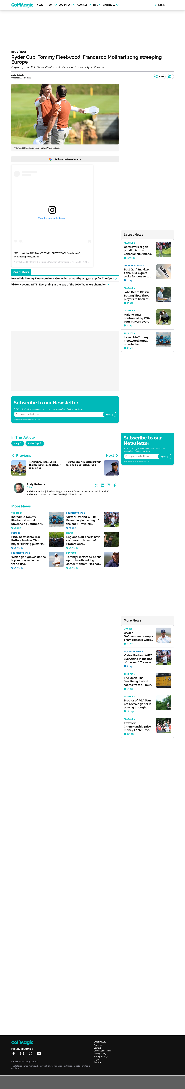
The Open (17, 513)
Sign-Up (97, 1062)
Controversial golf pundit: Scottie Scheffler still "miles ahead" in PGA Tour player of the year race (137, 250)
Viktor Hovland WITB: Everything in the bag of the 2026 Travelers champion (60, 285)
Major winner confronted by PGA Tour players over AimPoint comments (138, 318)
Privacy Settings (101, 1057)
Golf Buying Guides (134, 265)
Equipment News (75, 513)
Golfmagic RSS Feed (102, 1051)
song (16, 443)
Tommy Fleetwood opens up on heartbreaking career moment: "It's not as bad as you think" (83, 560)
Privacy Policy (36, 419)
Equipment (67, 5)
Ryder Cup (33, 443)
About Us (98, 1045)
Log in (160, 5)
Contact (97, 1048)
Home (14, 51)
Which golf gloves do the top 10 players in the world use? (28, 560)
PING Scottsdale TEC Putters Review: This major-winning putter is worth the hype (27, 540)
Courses (84, 5)
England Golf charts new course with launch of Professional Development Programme (83, 540)
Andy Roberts (17, 75)
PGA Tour (72, 553)
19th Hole (111, 5)
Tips (97, 5)
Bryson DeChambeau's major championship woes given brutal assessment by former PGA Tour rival (138, 636)
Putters (16, 533)
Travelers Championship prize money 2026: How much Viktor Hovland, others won (138, 726)
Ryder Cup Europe (39, 262)
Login (96, 1059)
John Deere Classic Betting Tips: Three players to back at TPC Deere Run (137, 295)
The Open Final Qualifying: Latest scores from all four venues (137, 681)
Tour (52, 5)
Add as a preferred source (65, 159)
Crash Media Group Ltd (23, 1061)
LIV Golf (129, 629)
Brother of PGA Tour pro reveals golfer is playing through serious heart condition (137, 704)
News (40, 5)
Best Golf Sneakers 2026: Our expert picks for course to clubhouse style (137, 273)
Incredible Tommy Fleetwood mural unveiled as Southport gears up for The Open (64, 279)
